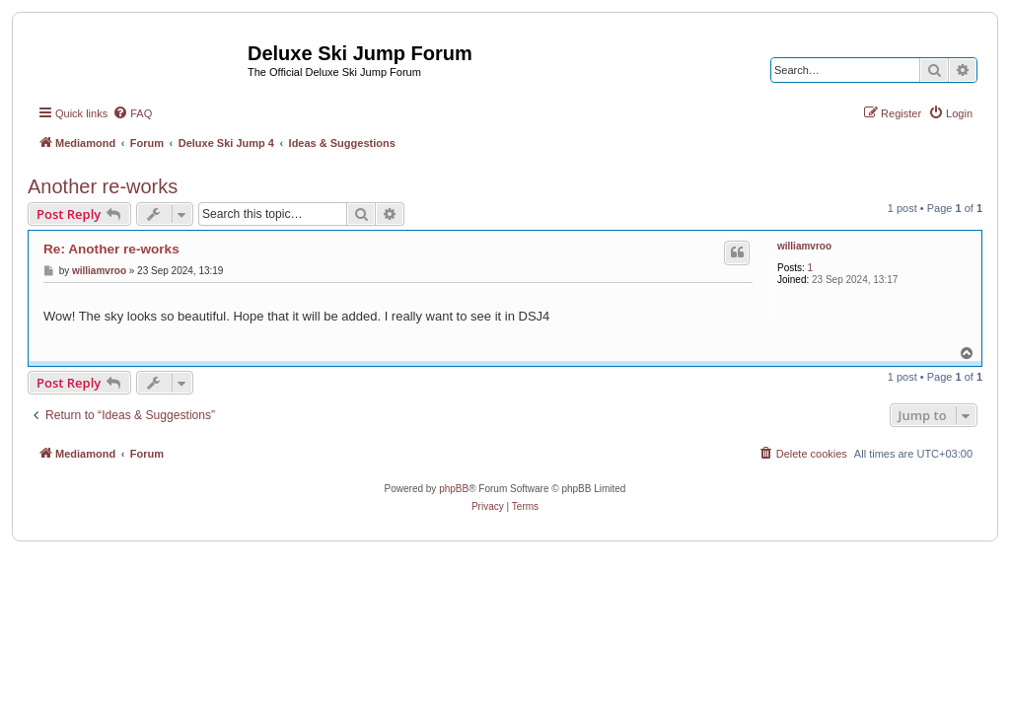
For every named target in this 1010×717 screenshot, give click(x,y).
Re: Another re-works (111, 249)
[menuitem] (132, 113)
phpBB (454, 488)
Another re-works (103, 186)
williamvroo (804, 246)
